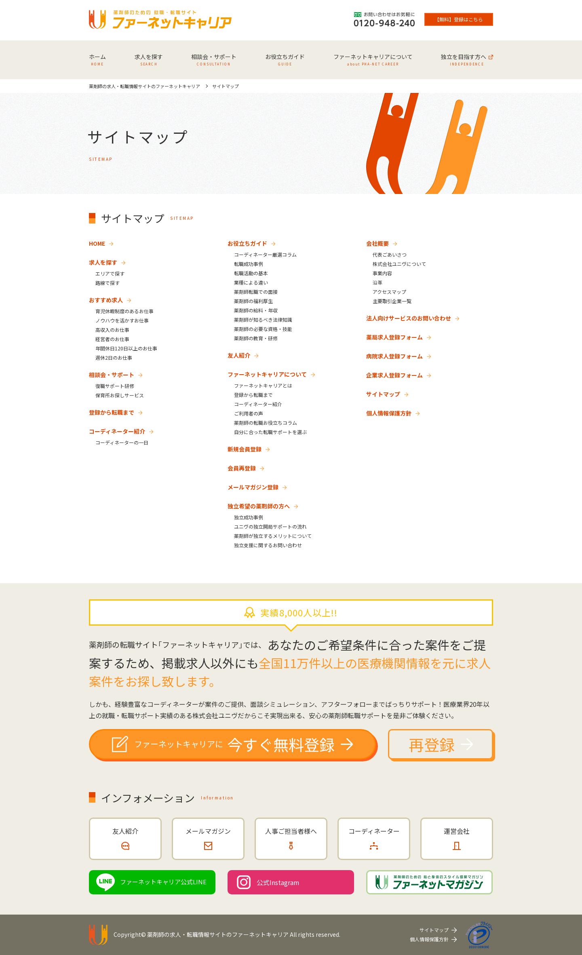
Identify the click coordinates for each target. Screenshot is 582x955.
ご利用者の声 (248, 413)
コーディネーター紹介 (117, 431)
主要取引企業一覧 (392, 300)
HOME (97, 243)
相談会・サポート (111, 375)
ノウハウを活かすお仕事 (122, 320)
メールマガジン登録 (253, 487)
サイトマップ (383, 394)
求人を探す (103, 262)
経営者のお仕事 (112, 338)
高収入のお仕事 (112, 329)
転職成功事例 (248, 263)
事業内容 (382, 273)
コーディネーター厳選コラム (265, 254)
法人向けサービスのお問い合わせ (408, 318)
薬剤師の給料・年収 (256, 310)
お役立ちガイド (247, 243)
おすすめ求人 (106, 300)
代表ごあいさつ (390, 254)
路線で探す (107, 282)
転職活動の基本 (251, 273)
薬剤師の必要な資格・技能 (263, 328)
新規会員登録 (244, 449)
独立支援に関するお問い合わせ (268, 545)
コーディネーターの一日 (121, 442)
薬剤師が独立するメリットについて (273, 535)
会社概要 (377, 243)
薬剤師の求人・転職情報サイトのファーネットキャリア (218, 934)
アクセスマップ (389, 291)
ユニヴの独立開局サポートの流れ (270, 526)
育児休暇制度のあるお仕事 (124, 311)
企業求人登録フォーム (394, 375)
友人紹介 (239, 355)
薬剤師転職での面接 (256, 291)
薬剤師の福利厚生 (253, 300)
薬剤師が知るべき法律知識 (263, 319)
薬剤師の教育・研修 (256, 338)
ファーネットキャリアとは (263, 385)
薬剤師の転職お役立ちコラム (265, 422)
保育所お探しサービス (119, 395)
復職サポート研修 (114, 385)
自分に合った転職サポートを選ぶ (270, 431)
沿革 (377, 282)
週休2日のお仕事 (113, 357)
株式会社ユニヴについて (399, 263)
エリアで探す (109, 273)
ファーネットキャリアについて (267, 374)
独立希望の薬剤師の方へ (259, 506)
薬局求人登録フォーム (394, 337)
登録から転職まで (111, 412)
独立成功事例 (248, 517)
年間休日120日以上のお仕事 (126, 348)
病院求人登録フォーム (394, 356)
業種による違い (251, 282)
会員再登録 (242, 468)
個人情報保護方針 (388, 413)
